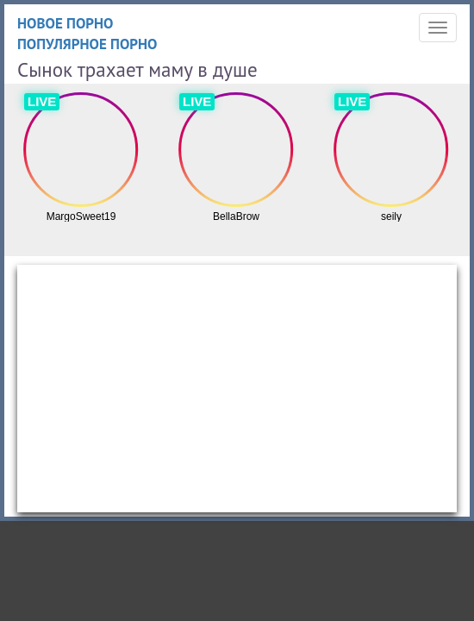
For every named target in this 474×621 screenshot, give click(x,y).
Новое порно (65, 23)
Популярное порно (87, 43)
